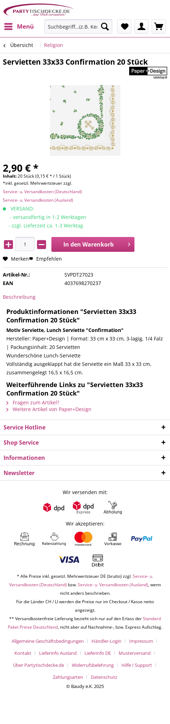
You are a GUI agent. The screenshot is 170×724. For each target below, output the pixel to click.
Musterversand (135, 653)
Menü (19, 25)
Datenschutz (104, 677)
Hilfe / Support (136, 665)
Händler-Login (106, 641)
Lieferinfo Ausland (58, 653)
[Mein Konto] (141, 26)
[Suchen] (104, 26)
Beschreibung (19, 296)
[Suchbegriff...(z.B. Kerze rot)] (78, 26)
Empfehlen (45, 258)
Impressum (141, 641)
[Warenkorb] (159, 26)
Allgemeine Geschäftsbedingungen (48, 641)
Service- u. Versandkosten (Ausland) (38, 200)
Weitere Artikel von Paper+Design (49, 409)
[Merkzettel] (124, 26)
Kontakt (22, 653)
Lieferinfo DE (97, 653)
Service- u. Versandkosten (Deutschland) (42, 192)
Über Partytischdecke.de (38, 665)
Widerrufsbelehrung (93, 665)
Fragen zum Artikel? (32, 402)
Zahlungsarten (68, 677)
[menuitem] (18, 26)
